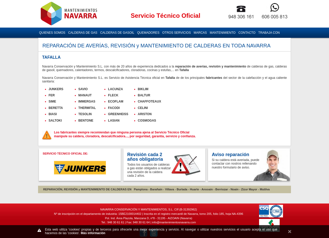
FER (52, 95)
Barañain (156, 189)
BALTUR (144, 95)
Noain (235, 189)
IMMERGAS (86, 101)
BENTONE (85, 120)
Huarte (194, 189)
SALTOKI (55, 120)
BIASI (53, 114)
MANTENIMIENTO (222, 33)
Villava (169, 189)
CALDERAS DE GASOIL (117, 33)
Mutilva (265, 189)
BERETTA (56, 108)
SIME (52, 101)
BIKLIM (143, 89)
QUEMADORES (148, 33)
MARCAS (200, 33)
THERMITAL (87, 108)
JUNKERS (56, 89)
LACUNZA (115, 89)
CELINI (143, 108)
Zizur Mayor (249, 189)
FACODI (114, 108)
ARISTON (145, 114)
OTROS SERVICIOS (176, 33)
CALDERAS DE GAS (82, 33)
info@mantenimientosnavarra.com (174, 222)
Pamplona (141, 189)
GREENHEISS (118, 114)
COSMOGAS (147, 120)
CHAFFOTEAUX (149, 101)
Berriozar (221, 189)
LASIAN (114, 120)
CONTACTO (247, 33)
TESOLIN (85, 114)
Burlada (182, 189)
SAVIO (83, 89)
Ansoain (207, 189)
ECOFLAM (115, 101)
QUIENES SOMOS (52, 33)
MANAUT (85, 95)
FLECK (113, 95)
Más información (93, 233)
